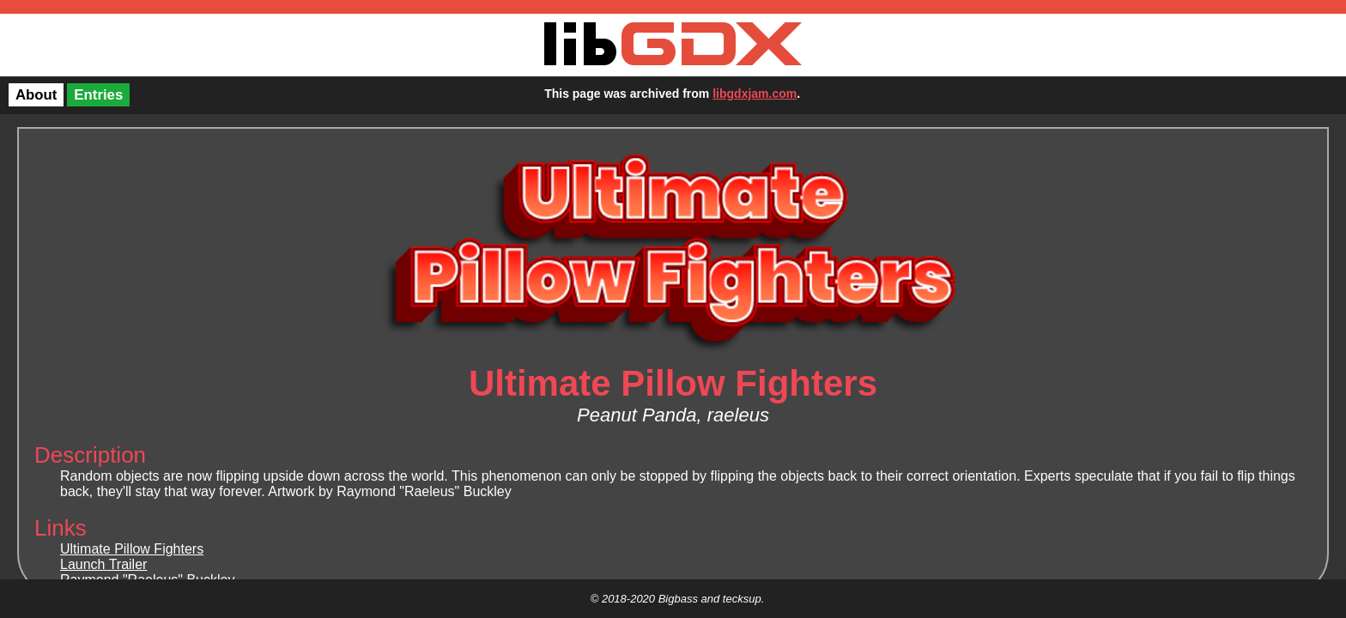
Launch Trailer (103, 564)
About (36, 95)
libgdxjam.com (754, 93)
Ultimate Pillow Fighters (131, 549)
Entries (98, 95)
